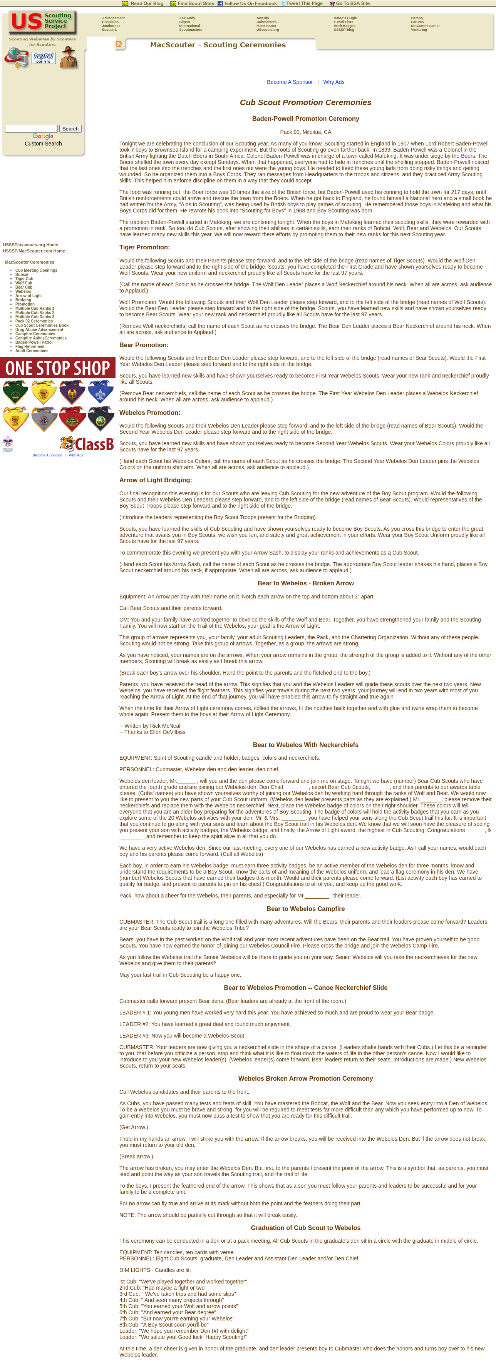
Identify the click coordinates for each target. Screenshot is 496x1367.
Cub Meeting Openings (36, 270)
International (189, 26)
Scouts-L (109, 30)
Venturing (419, 30)
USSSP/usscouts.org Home (30, 244)
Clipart (185, 22)
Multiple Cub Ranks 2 (34, 313)
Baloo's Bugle (345, 18)
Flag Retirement (30, 346)
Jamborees (111, 26)
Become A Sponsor (47, 455)
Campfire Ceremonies (35, 334)
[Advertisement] (57, 196)
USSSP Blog (344, 30)
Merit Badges (345, 26)
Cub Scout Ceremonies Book (42, 325)
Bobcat (21, 274)
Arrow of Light (28, 296)
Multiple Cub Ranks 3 (34, 317)
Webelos (23, 291)
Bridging (23, 300)
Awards (262, 18)
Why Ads (76, 455)
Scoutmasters (191, 30)
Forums (417, 22)
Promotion (25, 304)
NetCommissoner (425, 26)
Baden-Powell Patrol (34, 342)
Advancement (113, 18)
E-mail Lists (344, 22)
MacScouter (266, 26)
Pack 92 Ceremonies (34, 321)
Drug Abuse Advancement (39, 330)
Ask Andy (187, 18)
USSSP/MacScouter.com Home (34, 251)
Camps (416, 18)
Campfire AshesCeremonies (41, 338)
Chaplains (110, 22)
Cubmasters (266, 22)
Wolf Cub (23, 283)
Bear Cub (23, 287)
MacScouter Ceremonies (29, 262)
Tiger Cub (24, 279)
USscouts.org (267, 30)
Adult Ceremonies (32, 351)
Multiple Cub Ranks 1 (34, 308)
